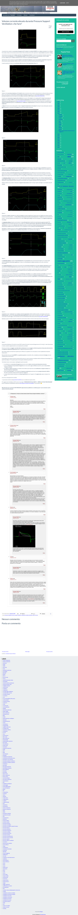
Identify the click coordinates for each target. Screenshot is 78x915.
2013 (59, 142)
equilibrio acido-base (61, 208)
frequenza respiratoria (7, 748)
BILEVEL (4, 672)
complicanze (69, 176)
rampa (72, 313)
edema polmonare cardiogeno (8, 718)
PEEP (70, 276)
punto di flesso (60, 313)
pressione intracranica (7, 833)
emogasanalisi (60, 206)
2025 (59, 103)
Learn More (62, 2)
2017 (59, 135)
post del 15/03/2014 (43, 316)
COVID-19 (60, 191)
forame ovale (60, 224)
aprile (60, 126)
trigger (71, 340)
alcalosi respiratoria (61, 154)
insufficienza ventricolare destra (63, 231)
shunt (4, 864)
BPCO (70, 163)
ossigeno (59, 270)
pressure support (61, 307)
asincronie (59, 159)
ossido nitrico (5, 797)
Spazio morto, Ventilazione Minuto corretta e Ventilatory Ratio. (67, 56)
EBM (4, 715)
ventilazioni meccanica (61, 364)
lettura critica (70, 248)
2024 (59, 105)
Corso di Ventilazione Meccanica (66, 186)
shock (72, 329)
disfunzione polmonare (69, 195)
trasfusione (59, 338)
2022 (59, 108)
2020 (59, 111)
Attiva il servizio (65, 31)
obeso (65, 267)
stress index (71, 334)
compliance (59, 176)
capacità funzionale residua (8, 680)
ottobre (60, 117)
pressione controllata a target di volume (64, 290)
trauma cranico (70, 338)
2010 (59, 147)
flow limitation (69, 222)
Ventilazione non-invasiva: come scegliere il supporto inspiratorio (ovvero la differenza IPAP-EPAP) (68, 72)
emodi (58, 204)
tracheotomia (69, 336)
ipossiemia (59, 246)
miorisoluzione (5, 780)
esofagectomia (60, 210)
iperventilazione (60, 244)
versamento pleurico (61, 366)
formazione (71, 224)
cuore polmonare (70, 193)
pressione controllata (61, 288)
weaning (69, 370)
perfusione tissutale (6, 814)
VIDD (72, 366)
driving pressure (60, 199)
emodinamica (69, 204)
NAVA (72, 263)
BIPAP (4, 674)
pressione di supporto (8, 615)
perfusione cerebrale (7, 813)
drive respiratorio (70, 197)
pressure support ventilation (16, 615)
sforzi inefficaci (70, 327)
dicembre (60, 114)
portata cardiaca (60, 284)
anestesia (69, 154)
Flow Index (59, 222)
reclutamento (60, 315)
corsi (58, 184)
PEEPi (59, 279)
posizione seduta (70, 284)
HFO (58, 227)
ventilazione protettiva (62, 362)
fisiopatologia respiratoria (62, 220)
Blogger (41, 911)
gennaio (60, 129)
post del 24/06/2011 (40, 95)
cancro (71, 165)
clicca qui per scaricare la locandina (27, 383)
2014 (59, 140)
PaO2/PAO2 (59, 274)
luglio (60, 121)
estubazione (60, 212)
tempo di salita (60, 336)
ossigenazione (5, 799)
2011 (59, 145)
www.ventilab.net (59, 48)
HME (63, 227)
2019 (59, 113)
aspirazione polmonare (7, 670)
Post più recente (5, 651)
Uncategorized (60, 346)
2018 (59, 134)
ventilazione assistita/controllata (26, 615)
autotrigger (5, 671)
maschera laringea (61, 250)
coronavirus (71, 182)
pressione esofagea (61, 298)
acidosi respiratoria (61, 152)
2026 (59, 101)
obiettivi (71, 267)
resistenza (59, 319)
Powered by (65, 35)
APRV (59, 156)
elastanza (59, 202)
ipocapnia (71, 244)
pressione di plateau (61, 294)
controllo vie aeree (61, 182)
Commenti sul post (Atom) (10, 653)
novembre (61, 116)
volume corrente (35, 615)
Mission (25, 15)
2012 (59, 143)
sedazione (59, 327)
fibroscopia (59, 216)
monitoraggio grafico (64, 261)
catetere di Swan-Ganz (61, 172)
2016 (59, 137)
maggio (60, 124)
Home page (27, 651)
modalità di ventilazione (61, 256)
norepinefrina (70, 265)
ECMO (4, 716)
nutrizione (59, 267)
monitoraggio (60, 258)
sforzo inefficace (60, 329)
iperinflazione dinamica (62, 242)
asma (4, 668)
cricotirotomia (60, 193)
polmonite (70, 282)
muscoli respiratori (61, 263)
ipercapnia (70, 239)
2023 (59, 106)
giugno (60, 122)
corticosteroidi (60, 189)
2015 (59, 139)
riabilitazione (70, 321)
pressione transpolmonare (62, 303)
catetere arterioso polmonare (62, 170)
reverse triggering (60, 321)
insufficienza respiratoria (69, 229)
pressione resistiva (6, 834)
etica (58, 214)
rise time (59, 323)
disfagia (59, 195)
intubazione (5, 763)
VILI (58, 368)
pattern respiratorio (69, 274)
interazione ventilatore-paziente (63, 237)
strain (4, 871)
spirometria (5, 868)
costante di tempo (70, 189)
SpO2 (4, 870)
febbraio (60, 127)
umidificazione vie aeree (61, 344)
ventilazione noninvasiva (63, 360)
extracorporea (70, 214)
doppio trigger (60, 197)
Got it (67, 2)
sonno (4, 865)
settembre (61, 119)
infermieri (59, 229)
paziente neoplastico (61, 276)
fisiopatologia (60, 218)
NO (58, 265)
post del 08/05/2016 (21, 101)
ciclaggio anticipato (60, 174)
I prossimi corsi (9, 15)
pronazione (59, 311)
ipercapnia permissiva (7, 766)
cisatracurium (70, 174)
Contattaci (32, 15)
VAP (72, 346)
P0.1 (58, 272)
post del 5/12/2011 (17, 379)
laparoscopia (5, 773)
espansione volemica (69, 210)
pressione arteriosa (61, 286)
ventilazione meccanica (66, 356)
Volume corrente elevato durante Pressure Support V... (67, 131)
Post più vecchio (49, 651)
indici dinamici (70, 227)
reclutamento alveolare (62, 317)
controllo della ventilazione (63, 178)
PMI (3, 816)
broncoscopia (60, 165)
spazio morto (70, 331)
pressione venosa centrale (62, 305)
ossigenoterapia (6, 802)
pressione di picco (60, 292)
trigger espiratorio (60, 342)
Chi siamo (19, 15)
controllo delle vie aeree (61, 180)
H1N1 (4, 749)
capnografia (59, 168)
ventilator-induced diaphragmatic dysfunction (65, 348)
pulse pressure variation (69, 311)
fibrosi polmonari (70, 216)
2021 (59, 109)
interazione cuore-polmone (62, 233)
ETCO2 (72, 212)
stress (59, 334)
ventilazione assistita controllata (63, 352)
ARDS (69, 157)
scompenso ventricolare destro (62, 325)
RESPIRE (71, 319)
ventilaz (59, 350)
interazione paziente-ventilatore (63, 235)
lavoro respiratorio (61, 248)
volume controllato (69, 368)
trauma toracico (60, 340)
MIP (3, 782)
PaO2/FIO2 (71, 272)
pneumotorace (5, 817)
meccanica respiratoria (63, 252)
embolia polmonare (70, 202)
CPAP (71, 191)
